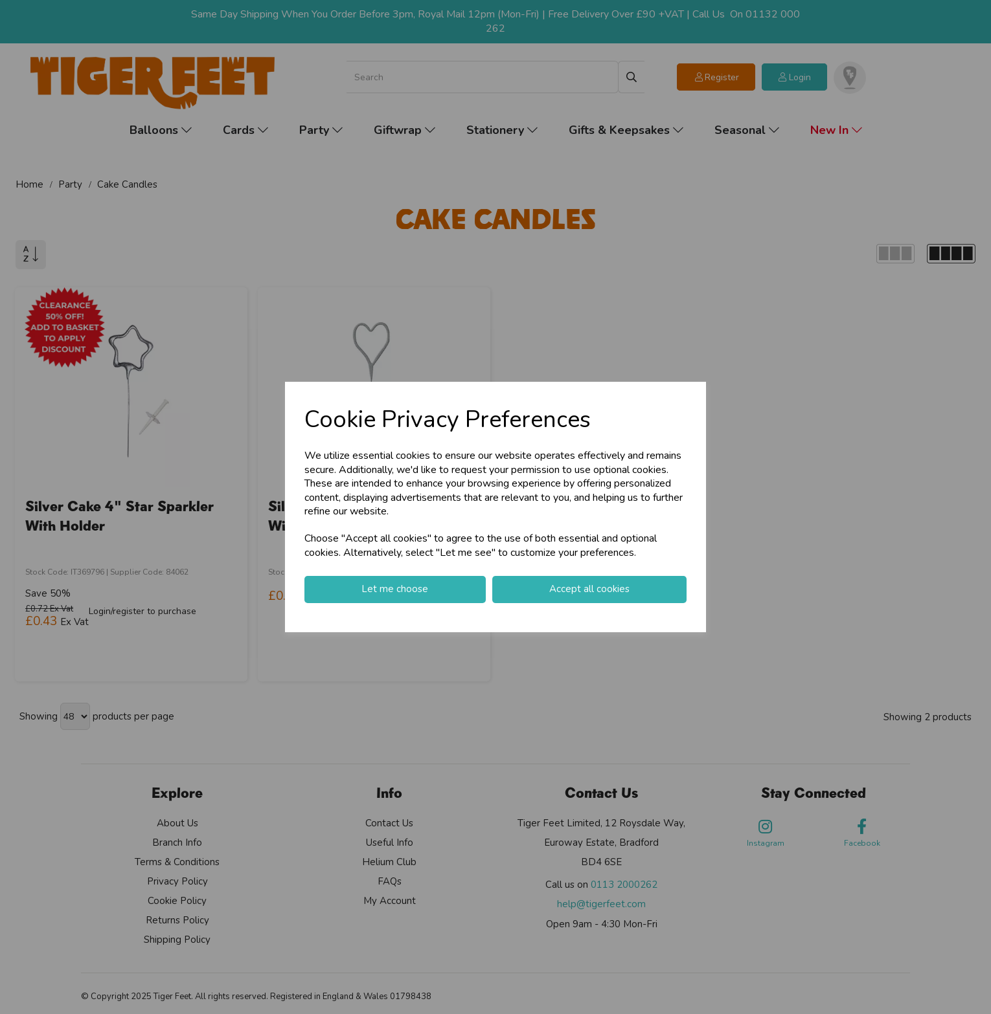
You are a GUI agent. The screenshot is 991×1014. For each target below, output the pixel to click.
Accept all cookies (589, 588)
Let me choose (394, 588)
